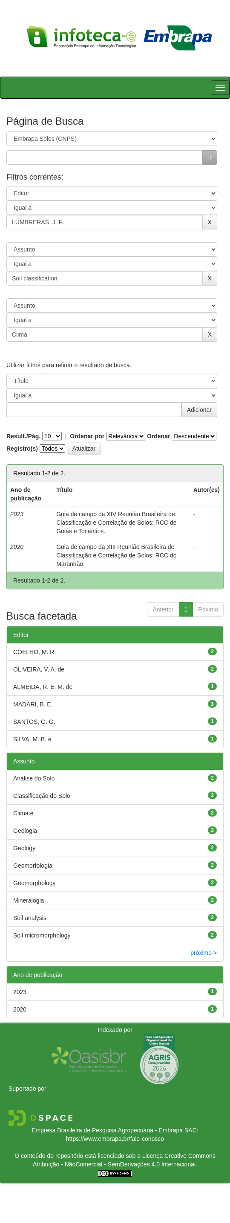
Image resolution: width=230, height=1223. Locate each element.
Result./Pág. (23, 436)
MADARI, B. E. (33, 704)
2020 (19, 1009)
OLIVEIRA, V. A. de (38, 669)
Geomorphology (34, 883)
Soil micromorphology (42, 935)
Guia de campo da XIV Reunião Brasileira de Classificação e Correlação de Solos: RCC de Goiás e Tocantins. (116, 522)
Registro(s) (22, 448)
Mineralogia (28, 900)
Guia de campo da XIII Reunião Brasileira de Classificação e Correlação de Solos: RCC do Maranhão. (116, 555)
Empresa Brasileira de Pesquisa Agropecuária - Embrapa (107, 1130)
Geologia (25, 830)
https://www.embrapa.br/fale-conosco (115, 1138)
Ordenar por (87, 436)
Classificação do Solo (41, 795)
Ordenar (158, 436)
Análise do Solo (34, 778)
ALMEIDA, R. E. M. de (42, 686)
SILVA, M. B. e (32, 739)
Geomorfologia (32, 865)
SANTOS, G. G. (34, 721)
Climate (23, 813)
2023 (19, 992)
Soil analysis (29, 917)
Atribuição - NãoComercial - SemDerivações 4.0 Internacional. (115, 1164)
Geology (24, 848)
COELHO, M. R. (34, 652)
